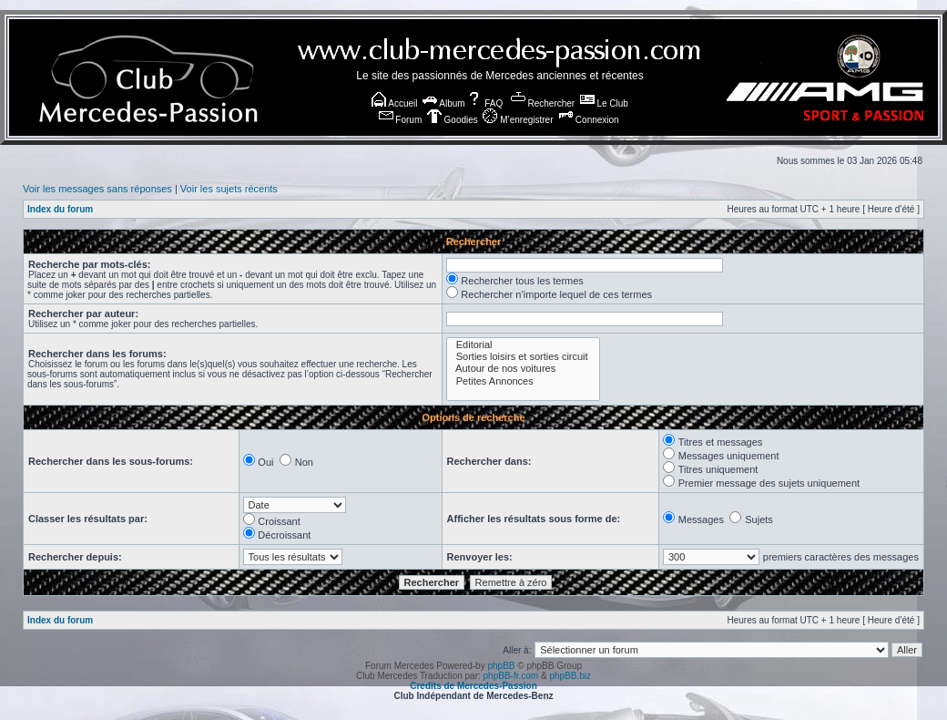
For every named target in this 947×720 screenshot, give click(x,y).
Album (444, 103)
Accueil (394, 103)
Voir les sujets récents (229, 188)
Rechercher (543, 103)
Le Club (604, 103)
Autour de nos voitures (523, 369)
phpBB (500, 666)
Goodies (452, 120)
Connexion (588, 120)
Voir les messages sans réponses (97, 188)
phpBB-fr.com (511, 676)
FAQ (485, 103)
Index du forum (60, 209)
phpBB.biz (570, 676)
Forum (401, 120)
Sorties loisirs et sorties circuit (523, 357)
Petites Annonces (523, 381)
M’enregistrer (518, 120)
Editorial (523, 345)
